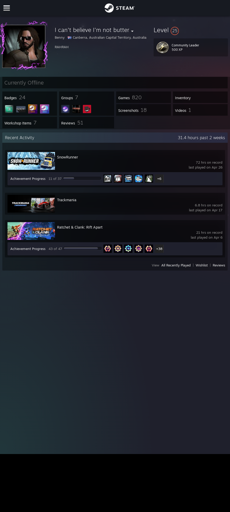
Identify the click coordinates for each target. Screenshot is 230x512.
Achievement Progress (27, 179)
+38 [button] (159, 249)
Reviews (219, 265)
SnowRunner (67, 157)
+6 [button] (159, 179)
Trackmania (66, 200)
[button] (191, 30)
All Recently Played (176, 265)
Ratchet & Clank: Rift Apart (79, 227)
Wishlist (202, 265)
